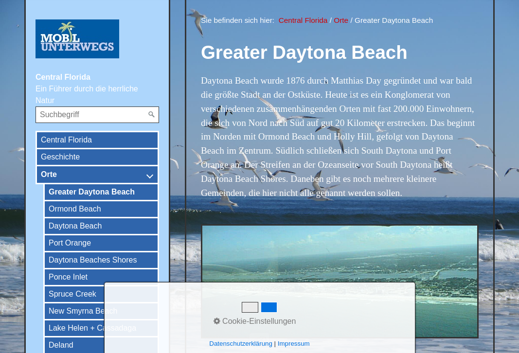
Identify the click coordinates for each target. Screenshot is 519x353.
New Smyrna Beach (83, 311)
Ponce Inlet (68, 277)
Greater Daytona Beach (92, 192)
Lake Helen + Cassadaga (92, 328)
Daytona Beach (75, 226)
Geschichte (60, 157)
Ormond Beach (75, 209)
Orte (49, 174)
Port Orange (70, 243)
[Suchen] (152, 115)
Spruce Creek (72, 294)
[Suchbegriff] (97, 114)
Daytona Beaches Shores (93, 260)
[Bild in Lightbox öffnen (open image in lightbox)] (340, 281)
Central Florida (66, 140)
